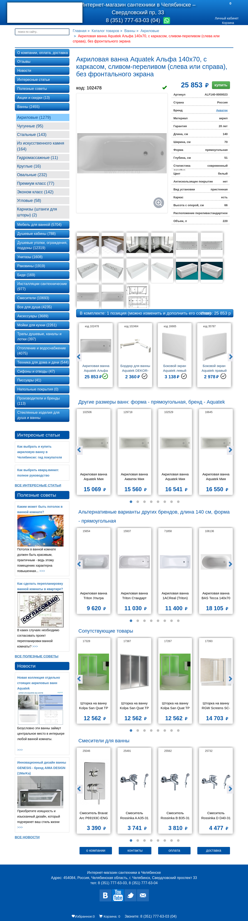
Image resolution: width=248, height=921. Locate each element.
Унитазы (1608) (30, 257)
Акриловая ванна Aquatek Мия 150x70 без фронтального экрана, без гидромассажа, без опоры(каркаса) (216, 477)
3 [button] (144, 502)
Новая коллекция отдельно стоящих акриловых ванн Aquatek (38, 683)
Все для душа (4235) (34, 307)
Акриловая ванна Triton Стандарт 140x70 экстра (135, 596)
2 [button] (138, 502)
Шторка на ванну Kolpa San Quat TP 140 (135, 706)
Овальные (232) (32, 175)
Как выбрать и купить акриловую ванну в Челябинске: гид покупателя (39, 452)
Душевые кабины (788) (36, 234)
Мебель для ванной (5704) (39, 225)
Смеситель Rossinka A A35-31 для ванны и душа (134, 816)
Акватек (222, 110)
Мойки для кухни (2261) (37, 325)
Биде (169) (26, 275)
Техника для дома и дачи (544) (43, 362)
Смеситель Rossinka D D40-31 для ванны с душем (215, 816)
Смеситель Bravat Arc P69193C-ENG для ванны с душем (93, 816)
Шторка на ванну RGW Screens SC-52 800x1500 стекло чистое (216, 706)
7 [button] (171, 502)
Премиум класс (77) (35, 183)
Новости (24, 70)
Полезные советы (32, 89)
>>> (42, 571)
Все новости (27, 837)
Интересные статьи (33, 80)
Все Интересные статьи (38, 485)
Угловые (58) (29, 200)
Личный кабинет (227, 18)
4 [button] (151, 502)
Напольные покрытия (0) (38, 389)
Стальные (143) (32, 134)
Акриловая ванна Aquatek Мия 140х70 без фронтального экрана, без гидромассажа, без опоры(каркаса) (175, 477)
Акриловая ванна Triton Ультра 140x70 (94, 596)
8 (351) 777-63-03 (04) (134, 20)
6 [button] (165, 502)
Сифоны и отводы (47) (36, 371)
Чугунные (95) (30, 126)
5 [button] (158, 502)
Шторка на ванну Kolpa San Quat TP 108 (176, 706)
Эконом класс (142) (35, 192)
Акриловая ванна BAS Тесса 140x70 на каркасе (216, 596)
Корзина (228, 23)
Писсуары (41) (29, 380)
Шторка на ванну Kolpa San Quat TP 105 (94, 706)
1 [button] (131, 502)
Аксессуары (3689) (33, 316)
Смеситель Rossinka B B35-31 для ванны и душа (176, 816)
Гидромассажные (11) (37, 157)
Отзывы (24, 61)
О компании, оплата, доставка (42, 53)
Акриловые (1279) (34, 117)
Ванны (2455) (28, 107)
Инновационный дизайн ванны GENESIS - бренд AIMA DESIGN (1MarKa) (41, 768)
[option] (96, 357)
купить (220, 85)
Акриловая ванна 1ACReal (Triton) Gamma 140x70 (175, 596)
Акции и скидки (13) (33, 98)
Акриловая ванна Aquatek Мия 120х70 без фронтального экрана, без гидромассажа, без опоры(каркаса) (94, 477)
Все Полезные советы (37, 656)
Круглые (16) (29, 166)
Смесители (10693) (33, 298)
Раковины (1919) (31, 266)
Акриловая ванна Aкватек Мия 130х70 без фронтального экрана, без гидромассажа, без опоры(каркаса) (135, 477)
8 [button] (178, 502)
